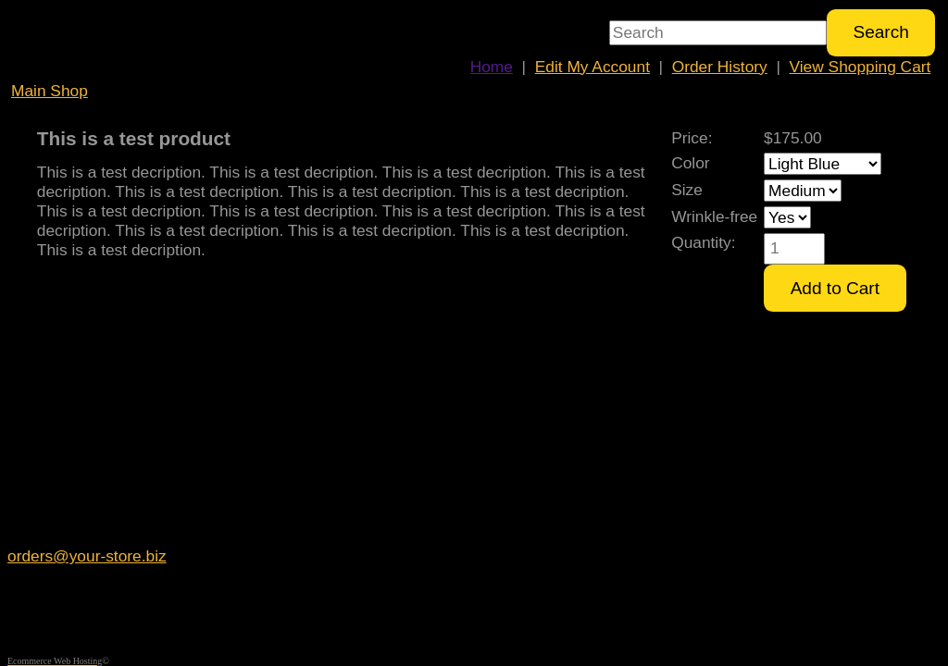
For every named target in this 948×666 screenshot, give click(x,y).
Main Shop (49, 90)
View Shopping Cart (860, 66)
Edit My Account (592, 66)
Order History (719, 66)
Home (491, 66)
